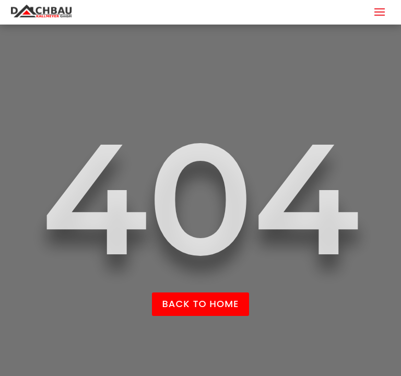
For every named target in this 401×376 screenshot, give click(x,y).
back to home (200, 303)
